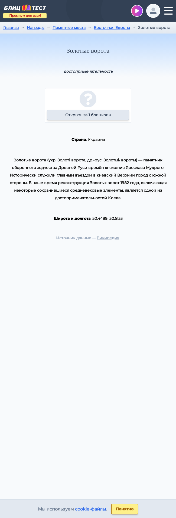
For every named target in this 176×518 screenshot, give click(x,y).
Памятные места (69, 27)
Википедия (108, 237)
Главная (11, 27)
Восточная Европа (112, 27)
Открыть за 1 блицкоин (88, 114)
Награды (35, 27)
